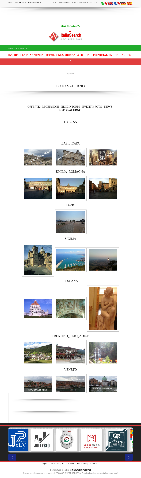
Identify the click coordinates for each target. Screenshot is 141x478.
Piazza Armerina (68, 463)
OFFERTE (33, 106)
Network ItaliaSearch (30, 3)
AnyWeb (45, 463)
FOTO (98, 106)
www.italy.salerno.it (19, 48)
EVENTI (87, 106)
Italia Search (93, 463)
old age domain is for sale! (73, 3)
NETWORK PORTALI (81, 470)
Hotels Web (82, 463)
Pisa (52, 463)
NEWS (108, 106)
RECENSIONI (50, 106)
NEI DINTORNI (70, 106)
